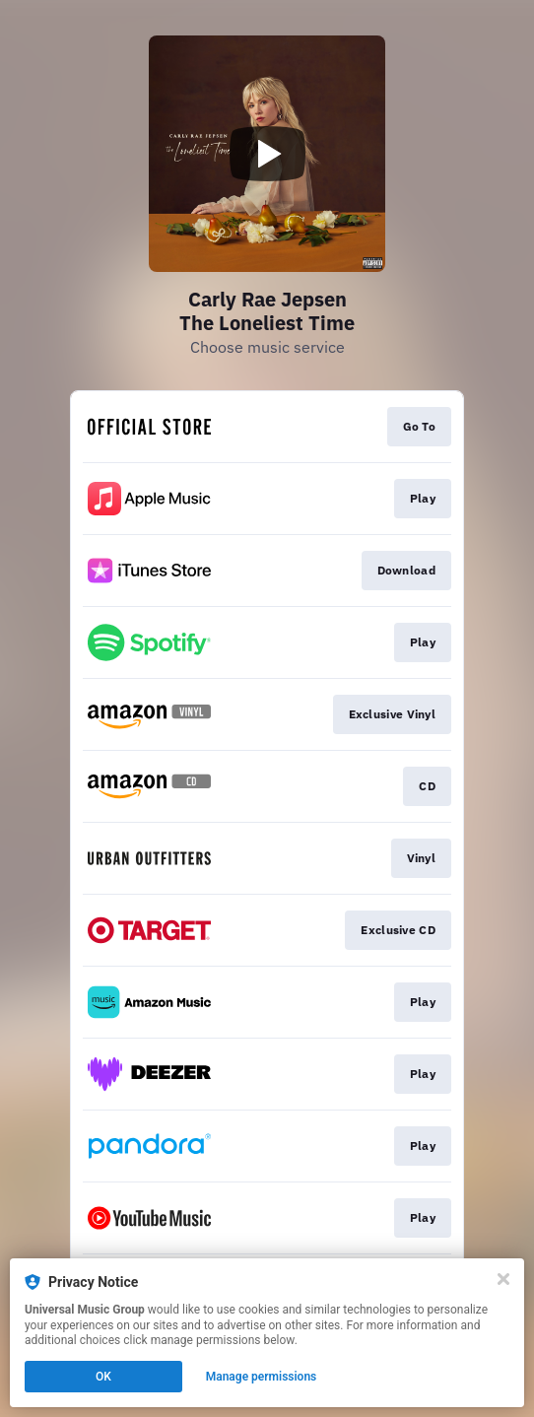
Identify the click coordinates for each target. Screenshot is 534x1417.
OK (103, 1376)
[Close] (503, 1279)
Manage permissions (261, 1376)
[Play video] (267, 153)
